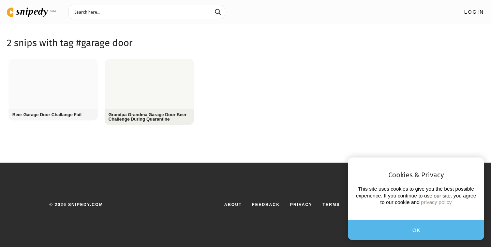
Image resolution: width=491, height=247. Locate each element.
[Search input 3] (142, 11)
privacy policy (436, 202)
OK (416, 230)
